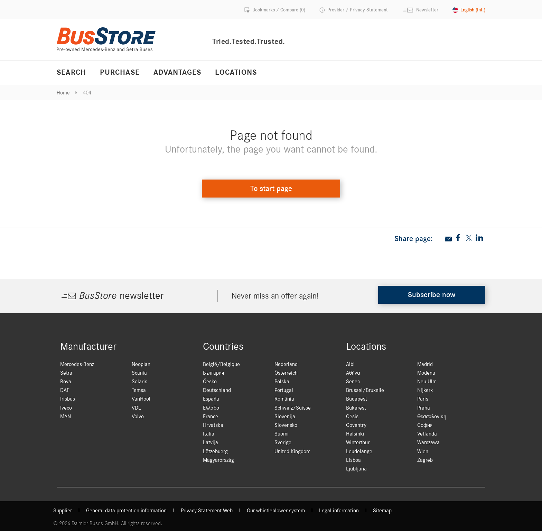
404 (87, 92)
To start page (271, 188)
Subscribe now (432, 295)
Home (63, 92)
